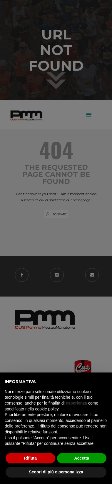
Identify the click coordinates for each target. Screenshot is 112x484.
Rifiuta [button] (30, 458)
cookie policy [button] (46, 409)
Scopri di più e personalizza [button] (56, 472)
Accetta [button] (81, 458)
